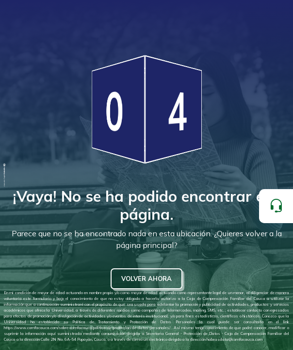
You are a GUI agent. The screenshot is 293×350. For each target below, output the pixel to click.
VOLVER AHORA (146, 278)
